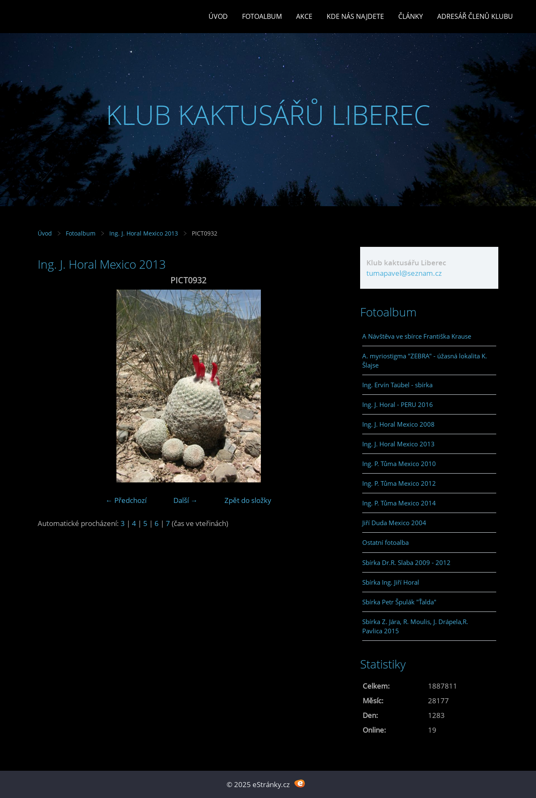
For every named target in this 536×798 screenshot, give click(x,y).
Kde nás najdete (355, 16)
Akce (304, 16)
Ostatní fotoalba (385, 542)
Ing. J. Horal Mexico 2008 (398, 424)
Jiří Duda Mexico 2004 (394, 522)
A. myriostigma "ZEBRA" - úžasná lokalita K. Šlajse (424, 360)
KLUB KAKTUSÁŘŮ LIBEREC (268, 114)
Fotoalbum (262, 16)
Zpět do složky (247, 500)
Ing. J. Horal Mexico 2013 (143, 233)
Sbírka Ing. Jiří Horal (390, 582)
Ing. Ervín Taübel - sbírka (397, 385)
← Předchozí (126, 500)
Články (410, 16)
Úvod (218, 16)
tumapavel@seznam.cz (404, 273)
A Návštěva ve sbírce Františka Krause (416, 336)
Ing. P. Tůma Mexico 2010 (399, 463)
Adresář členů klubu (475, 16)
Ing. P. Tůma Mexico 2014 (399, 503)
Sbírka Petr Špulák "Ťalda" (399, 602)
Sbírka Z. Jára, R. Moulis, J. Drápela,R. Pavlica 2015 (415, 626)
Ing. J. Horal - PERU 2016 (397, 404)
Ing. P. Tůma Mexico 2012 (399, 483)
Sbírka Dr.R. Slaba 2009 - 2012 (406, 562)
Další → (185, 500)
